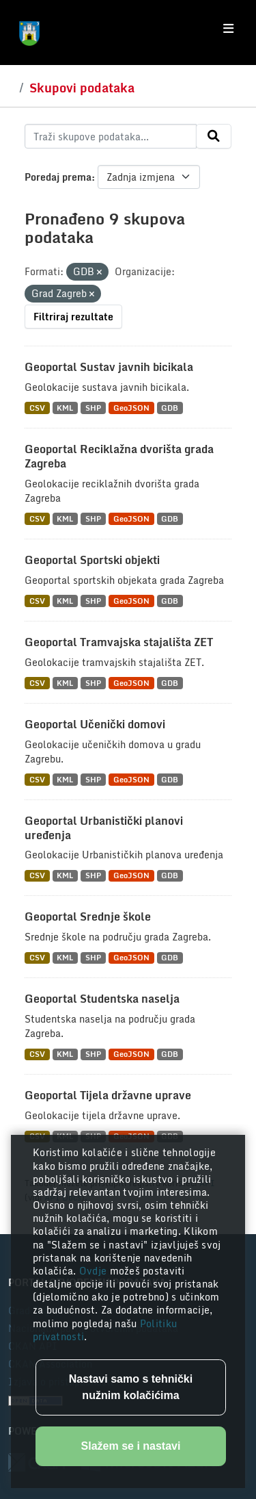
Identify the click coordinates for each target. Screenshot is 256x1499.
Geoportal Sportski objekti (92, 560)
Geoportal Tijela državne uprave (108, 1095)
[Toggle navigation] (228, 29)
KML (65, 407)
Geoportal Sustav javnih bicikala (109, 367)
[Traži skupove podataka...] (111, 136)
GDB (169, 407)
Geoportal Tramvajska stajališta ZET (119, 642)
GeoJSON (131, 407)
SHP (93, 407)
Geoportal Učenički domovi (95, 724)
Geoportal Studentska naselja (102, 999)
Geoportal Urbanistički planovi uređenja (104, 828)
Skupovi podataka (81, 87)
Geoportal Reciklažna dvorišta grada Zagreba (119, 456)
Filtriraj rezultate (73, 316)
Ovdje (94, 1271)
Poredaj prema (58, 177)
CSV (37, 407)
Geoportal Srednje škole (88, 916)
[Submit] (213, 136)
